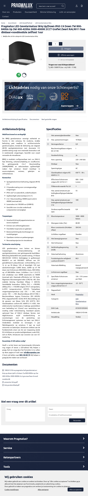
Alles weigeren (43, 489)
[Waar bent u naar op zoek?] (62, 6)
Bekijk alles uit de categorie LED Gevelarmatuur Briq (19, 36)
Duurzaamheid (31, 12)
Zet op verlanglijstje (66, 60)
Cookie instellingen (12, 489)
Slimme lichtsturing (48, 12)
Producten (17, 12)
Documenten (34, 119)
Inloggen (66, 49)
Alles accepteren (75, 489)
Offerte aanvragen (66, 55)
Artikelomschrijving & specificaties (14, 119)
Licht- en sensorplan (67, 12)
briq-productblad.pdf (11, 385)
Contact (5, 16)
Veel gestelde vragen (49, 119)
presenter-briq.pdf (11, 382)
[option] (22, 59)
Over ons (6, 12)
